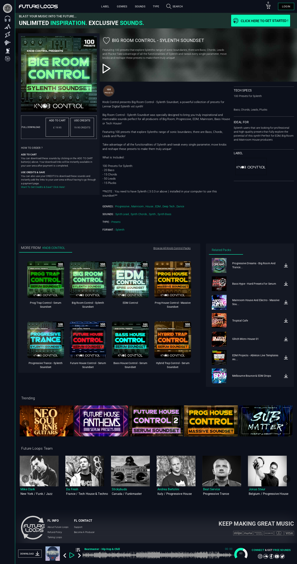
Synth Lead (122, 214)
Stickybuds (119, 489)
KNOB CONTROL (53, 248)
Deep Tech (169, 206)
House (149, 206)
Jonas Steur (257, 489)
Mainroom (137, 206)
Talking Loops (55, 537)
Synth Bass (164, 214)
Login (286, 6)
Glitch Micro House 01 (245, 338)
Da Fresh (72, 489)
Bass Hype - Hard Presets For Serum (254, 283)
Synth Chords (139, 214)
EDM (158, 206)
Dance (180, 206)
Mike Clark (27, 489)
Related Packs (221, 250)
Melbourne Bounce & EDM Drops (251, 375)
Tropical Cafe (240, 320)
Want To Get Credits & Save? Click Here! (43, 187)
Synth (152, 214)
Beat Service (211, 489)
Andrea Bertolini (168, 489)
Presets (115, 221)
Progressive (122, 206)
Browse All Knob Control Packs (172, 248)
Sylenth (120, 229)
